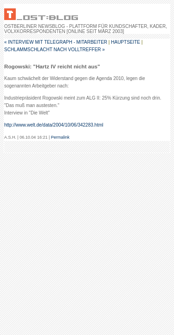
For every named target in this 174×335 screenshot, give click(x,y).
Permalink (60, 137)
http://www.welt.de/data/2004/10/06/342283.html (53, 124)
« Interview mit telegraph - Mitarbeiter (55, 42)
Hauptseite (125, 42)
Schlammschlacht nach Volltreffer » (54, 49)
